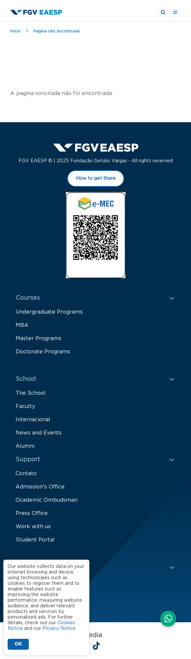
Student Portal (35, 539)
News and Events (39, 432)
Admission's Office (40, 486)
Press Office (32, 513)
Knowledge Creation (43, 581)
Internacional (33, 419)
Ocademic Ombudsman (46, 500)
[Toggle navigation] (175, 13)
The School (31, 393)
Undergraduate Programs (49, 312)
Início (15, 31)
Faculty (25, 406)
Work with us (33, 526)
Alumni (25, 446)
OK (18, 644)
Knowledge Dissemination (50, 594)
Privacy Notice (58, 628)
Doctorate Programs (43, 351)
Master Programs (38, 338)
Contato (26, 473)
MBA (22, 325)
